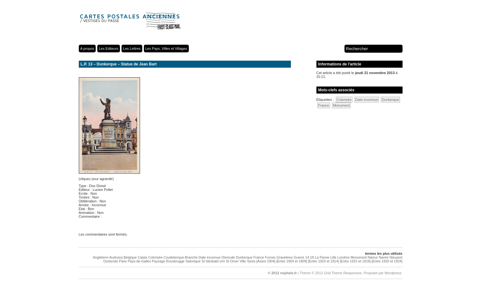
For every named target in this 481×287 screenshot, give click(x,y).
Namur (373, 257)
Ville (243, 261)
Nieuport (395, 257)
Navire (384, 257)
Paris (123, 261)
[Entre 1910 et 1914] (323, 261)
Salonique (192, 261)
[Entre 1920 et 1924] (387, 261)
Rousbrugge (175, 261)
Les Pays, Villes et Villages (166, 48)
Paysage (158, 261)
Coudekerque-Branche (181, 257)
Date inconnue (366, 100)
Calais (142, 257)
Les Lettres (131, 48)
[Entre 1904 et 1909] (291, 261)
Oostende (110, 261)
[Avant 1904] (266, 261)
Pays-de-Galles (139, 261)
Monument (341, 105)
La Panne (322, 257)
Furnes (270, 257)
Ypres (251, 261)
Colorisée (344, 100)
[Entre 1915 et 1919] (355, 261)
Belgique (130, 257)
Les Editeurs (108, 48)
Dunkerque (390, 100)
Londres (343, 257)
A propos (87, 48)
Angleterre (100, 257)
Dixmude (228, 257)
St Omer (232, 261)
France (323, 105)
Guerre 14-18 (304, 257)
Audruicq (115, 257)
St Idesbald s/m (213, 261)
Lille (333, 257)
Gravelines (285, 257)
